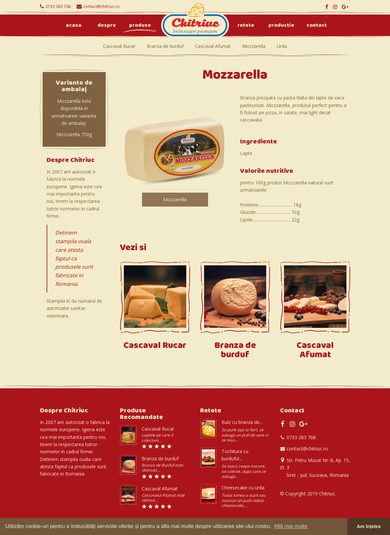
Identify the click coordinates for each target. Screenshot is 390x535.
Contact (316, 25)
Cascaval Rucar (119, 46)
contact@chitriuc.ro (101, 6)
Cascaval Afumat (213, 46)
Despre (106, 25)
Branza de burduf (165, 46)
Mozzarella (254, 46)
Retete (245, 25)
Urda (282, 46)
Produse (140, 25)
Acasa (74, 25)
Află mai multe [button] (290, 526)
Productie (281, 25)
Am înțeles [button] (369, 526)
